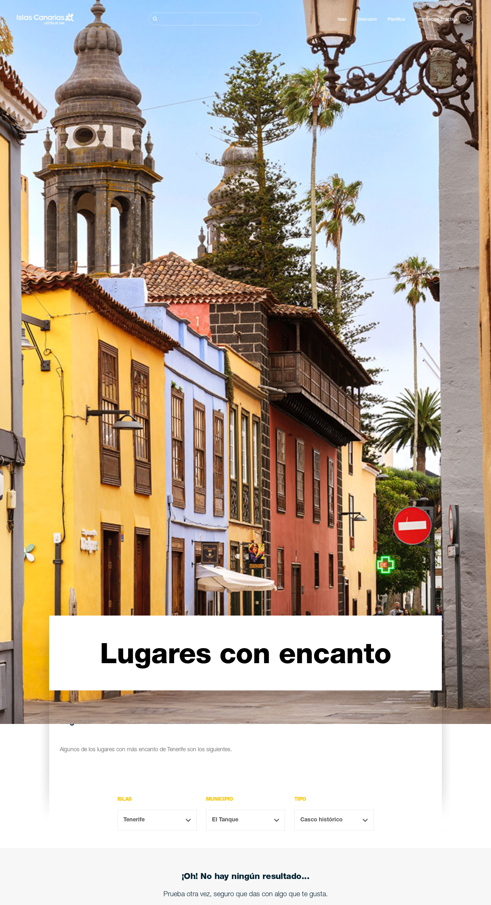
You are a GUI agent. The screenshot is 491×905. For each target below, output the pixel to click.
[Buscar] (205, 19)
